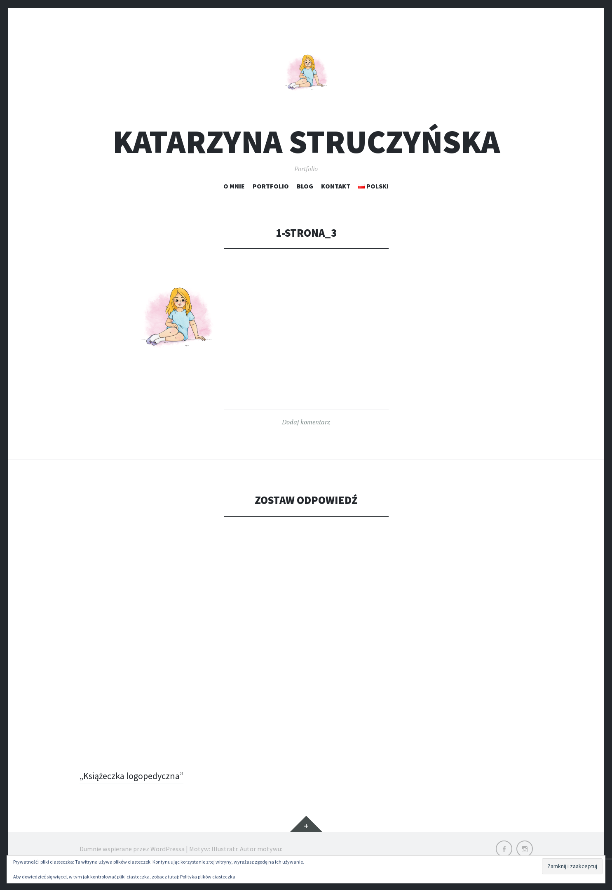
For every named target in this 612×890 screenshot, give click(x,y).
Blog (305, 186)
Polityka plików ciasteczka (207, 877)
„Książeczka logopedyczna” (131, 776)
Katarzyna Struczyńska (306, 142)
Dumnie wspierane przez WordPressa (132, 849)
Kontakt (335, 186)
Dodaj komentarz (306, 421)
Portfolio (271, 186)
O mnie (234, 186)
